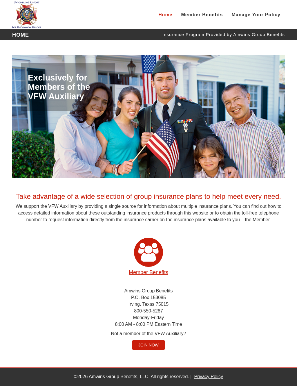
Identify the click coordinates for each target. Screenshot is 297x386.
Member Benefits (202, 14)
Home (165, 14)
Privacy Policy (208, 376)
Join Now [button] (148, 345)
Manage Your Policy (255, 14)
